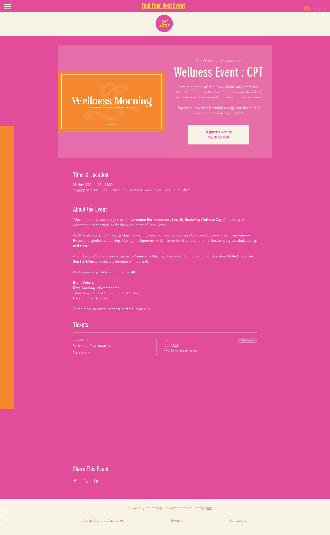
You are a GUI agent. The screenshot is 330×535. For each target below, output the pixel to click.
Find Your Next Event (163, 5)
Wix (209, 508)
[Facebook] (6, 520)
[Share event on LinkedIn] (96, 481)
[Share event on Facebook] (75, 481)
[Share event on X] (86, 481)
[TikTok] (6, 511)
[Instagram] (6, 528)
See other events (218, 137)
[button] (7, 6)
